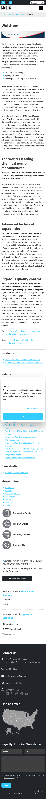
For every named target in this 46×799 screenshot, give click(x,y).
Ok (23, 416)
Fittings (8, 490)
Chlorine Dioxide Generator (16, 472)
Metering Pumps (12, 496)
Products (6, 599)
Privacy (42, 791)
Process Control (13, 14)
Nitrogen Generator (10, 624)
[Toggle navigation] (41, 8)
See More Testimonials (17, 578)
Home (4, 14)
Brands (22, 14)
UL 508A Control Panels (11, 629)
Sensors (8, 499)
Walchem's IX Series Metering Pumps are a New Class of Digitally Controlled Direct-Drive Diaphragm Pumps (24, 452)
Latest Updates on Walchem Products (20, 457)
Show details (33, 408)
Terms (35, 791)
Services (5, 604)
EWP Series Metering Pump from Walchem (22, 359)
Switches (9, 502)
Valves (8, 505)
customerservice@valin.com (16, 676)
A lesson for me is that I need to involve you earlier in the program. (22, 562)
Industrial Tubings (12, 493)
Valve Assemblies (9, 634)
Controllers (9, 487)
